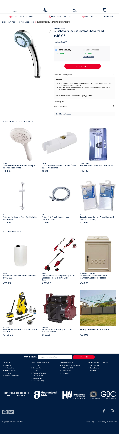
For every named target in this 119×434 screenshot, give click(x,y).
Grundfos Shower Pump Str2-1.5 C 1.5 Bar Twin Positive (58, 330)
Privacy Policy (37, 376)
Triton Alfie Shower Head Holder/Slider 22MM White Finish (59, 166)
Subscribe (84, 357)
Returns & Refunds (38, 373)
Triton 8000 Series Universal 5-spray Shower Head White (19, 166)
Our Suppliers (8, 368)
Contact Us (36, 368)
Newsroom (64, 373)
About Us (7, 365)
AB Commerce (111, 422)
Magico (93, 422)
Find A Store (36, 365)
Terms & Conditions (11, 376)
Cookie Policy (36, 378)
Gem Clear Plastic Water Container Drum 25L (19, 276)
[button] (50, 31)
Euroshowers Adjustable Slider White (96, 165)
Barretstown (8, 373)
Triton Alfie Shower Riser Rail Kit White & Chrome (20, 218)
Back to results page (63, 114)
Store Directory (94, 368)
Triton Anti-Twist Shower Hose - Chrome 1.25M (56, 218)
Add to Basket (82, 66)
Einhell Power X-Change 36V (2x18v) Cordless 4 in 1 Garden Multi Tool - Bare (58, 277)
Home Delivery (64, 49)
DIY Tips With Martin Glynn (70, 365)
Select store (88, 57)
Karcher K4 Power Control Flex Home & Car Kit (20, 330)
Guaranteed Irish (10, 370)
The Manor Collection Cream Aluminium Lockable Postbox (93, 276)
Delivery (34, 370)
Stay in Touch (30, 357)
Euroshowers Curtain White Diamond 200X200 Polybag (97, 218)
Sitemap (92, 370)
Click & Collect (92, 49)
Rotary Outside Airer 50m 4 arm (94, 329)
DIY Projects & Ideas (67, 368)
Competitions (65, 370)
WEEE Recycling (37, 381)
